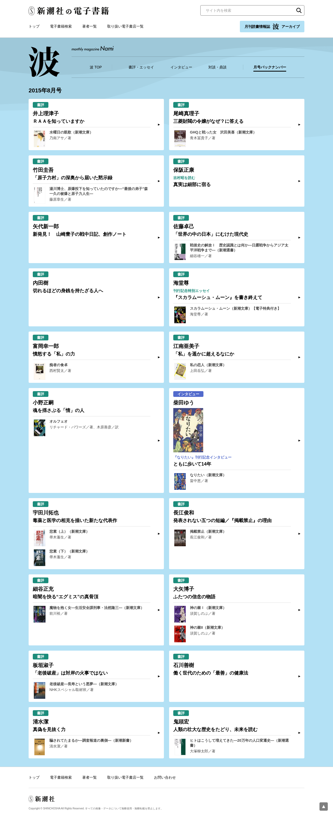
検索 (298, 10)
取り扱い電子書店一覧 (125, 26)
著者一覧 (89, 26)
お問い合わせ (165, 777)
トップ (34, 26)
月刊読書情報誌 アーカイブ (272, 26)
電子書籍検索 (61, 26)
